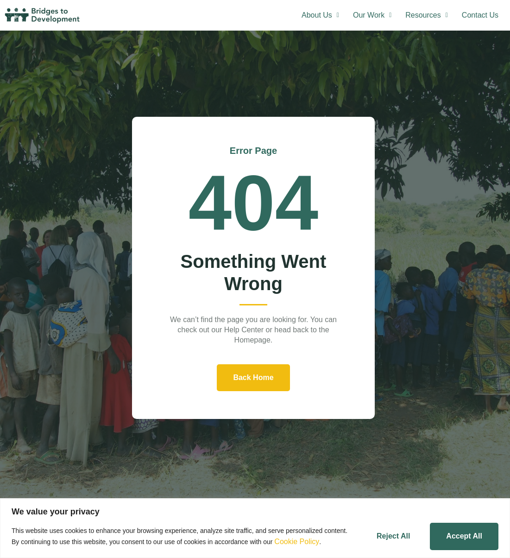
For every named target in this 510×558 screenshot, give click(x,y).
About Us (320, 15)
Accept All (464, 536)
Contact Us (480, 15)
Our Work (372, 15)
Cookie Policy (296, 541)
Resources (426, 15)
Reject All (393, 536)
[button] (320, 15)
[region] (255, 528)
